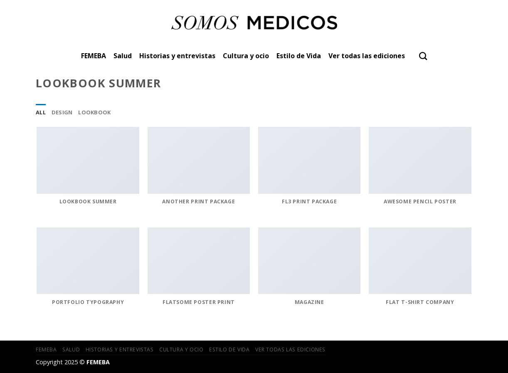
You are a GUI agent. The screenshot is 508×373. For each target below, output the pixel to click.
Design (62, 112)
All (41, 112)
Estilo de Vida (298, 55)
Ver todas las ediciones (366, 55)
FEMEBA (93, 55)
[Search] (423, 56)
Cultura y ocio (246, 55)
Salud (122, 55)
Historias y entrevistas (177, 55)
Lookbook (94, 112)
